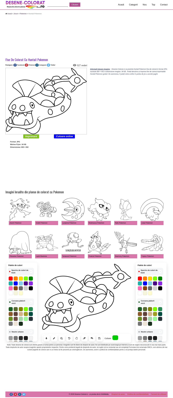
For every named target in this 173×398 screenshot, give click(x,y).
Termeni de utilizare (158, 394)
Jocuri (16, 14)
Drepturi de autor (118, 394)
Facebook (20, 65)
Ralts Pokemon (120, 223)
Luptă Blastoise (41, 256)
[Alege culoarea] (115, 337)
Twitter (53, 65)
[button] (21, 271)
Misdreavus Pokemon (96, 223)
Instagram (42, 65)
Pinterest (32, 65)
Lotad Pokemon (147, 223)
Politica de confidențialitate (137, 394)
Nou (145, 5)
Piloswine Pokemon (16, 256)
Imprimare (31, 136)
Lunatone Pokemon (69, 223)
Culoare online (64, 136)
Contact (164, 5)
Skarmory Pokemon (122, 256)
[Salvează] (100, 338)
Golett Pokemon (41, 223)
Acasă (121, 5)
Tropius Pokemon (147, 256)
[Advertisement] (86, 36)
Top (153, 5)
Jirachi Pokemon (15, 223)
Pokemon (23, 14)
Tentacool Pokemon (69, 256)
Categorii (133, 5)
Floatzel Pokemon (95, 256)
